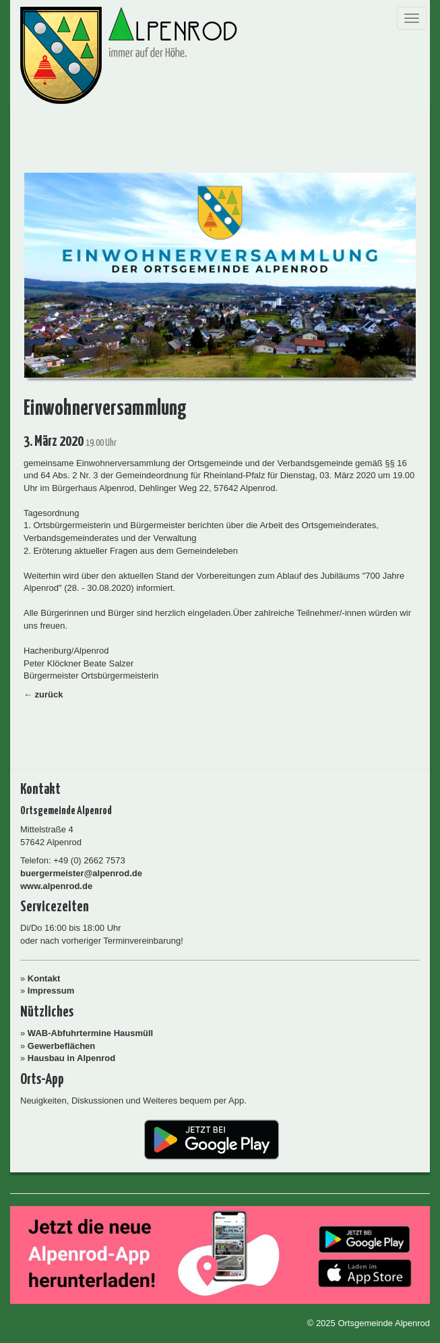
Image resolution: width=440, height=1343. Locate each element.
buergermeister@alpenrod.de (81, 873)
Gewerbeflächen (61, 1046)
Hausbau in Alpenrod (71, 1058)
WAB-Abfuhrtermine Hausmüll (90, 1033)
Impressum (51, 990)
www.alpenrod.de (56, 886)
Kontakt (44, 978)
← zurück (43, 694)
